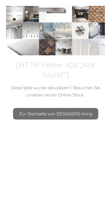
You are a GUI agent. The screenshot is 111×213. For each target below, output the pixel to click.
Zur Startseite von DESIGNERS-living (55, 114)
